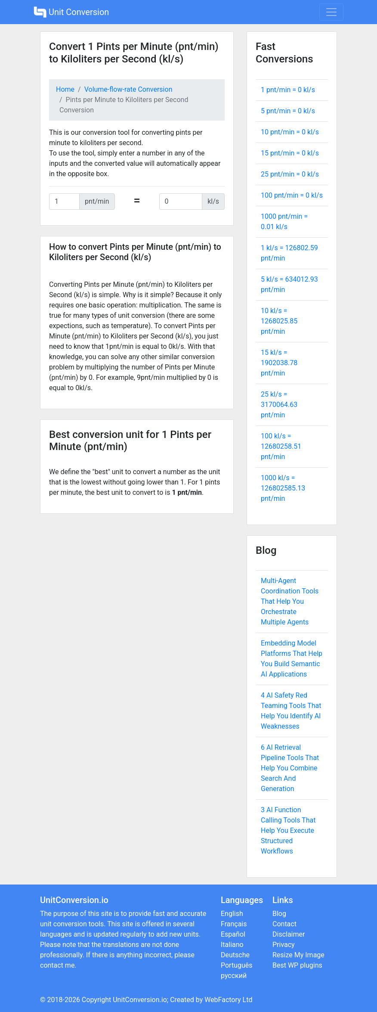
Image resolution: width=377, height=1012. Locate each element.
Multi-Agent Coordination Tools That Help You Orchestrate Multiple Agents (289, 601)
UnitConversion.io (140, 1000)
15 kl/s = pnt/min (279, 362)
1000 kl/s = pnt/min (283, 488)
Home (65, 89)
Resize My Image (298, 955)
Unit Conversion (71, 12)
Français (234, 924)
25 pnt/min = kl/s (290, 174)
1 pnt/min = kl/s (288, 90)
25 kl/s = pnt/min (279, 404)
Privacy (283, 945)
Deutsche (235, 955)
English (232, 914)
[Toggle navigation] (331, 12)
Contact (284, 924)
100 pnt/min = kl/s (292, 195)
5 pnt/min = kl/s (288, 111)
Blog (279, 914)
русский (234, 976)
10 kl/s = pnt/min (279, 321)
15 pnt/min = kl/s (290, 153)
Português (237, 965)
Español (233, 934)
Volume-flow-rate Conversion (128, 89)
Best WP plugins (297, 965)
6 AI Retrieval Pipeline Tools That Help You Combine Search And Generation (290, 768)
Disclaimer (288, 934)
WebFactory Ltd (228, 1000)
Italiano (232, 945)
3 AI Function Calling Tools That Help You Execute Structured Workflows (288, 830)
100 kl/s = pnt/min (281, 446)
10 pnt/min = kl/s (290, 132)
